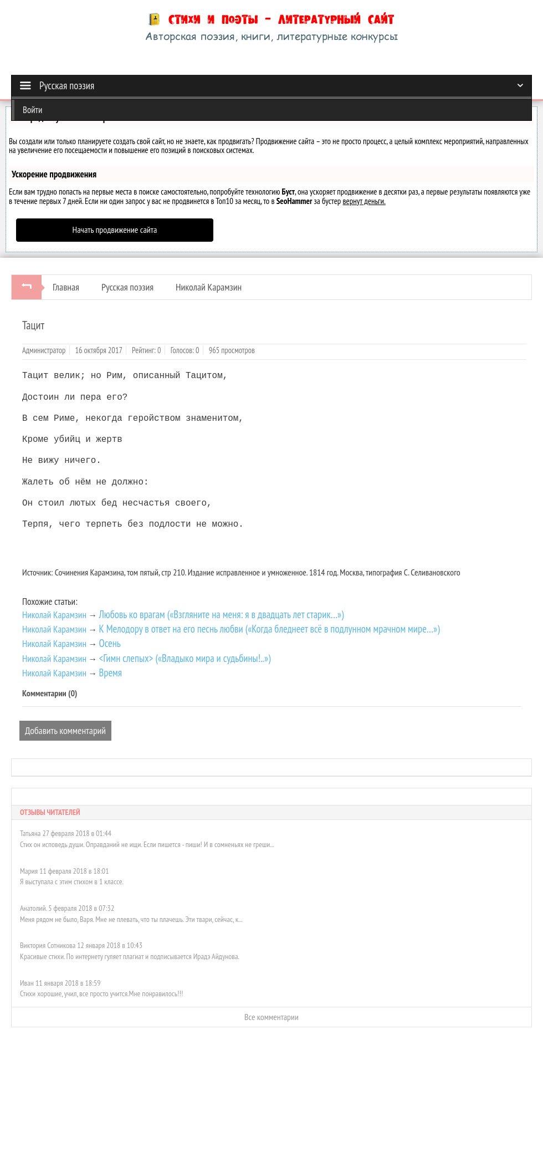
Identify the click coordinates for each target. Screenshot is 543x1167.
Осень (109, 643)
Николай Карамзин (209, 287)
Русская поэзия (127, 287)
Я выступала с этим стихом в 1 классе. (72, 881)
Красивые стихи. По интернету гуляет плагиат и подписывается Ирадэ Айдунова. (129, 956)
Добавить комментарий (65, 730)
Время (110, 672)
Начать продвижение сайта (115, 229)
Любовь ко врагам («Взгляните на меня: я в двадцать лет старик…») (221, 614)
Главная (66, 287)
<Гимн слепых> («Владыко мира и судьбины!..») (184, 658)
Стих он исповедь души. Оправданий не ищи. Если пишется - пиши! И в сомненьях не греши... (147, 844)
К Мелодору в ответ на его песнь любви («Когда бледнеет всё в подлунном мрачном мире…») (269, 628)
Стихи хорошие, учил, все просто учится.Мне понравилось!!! (101, 993)
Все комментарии (271, 1016)
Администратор (43, 350)
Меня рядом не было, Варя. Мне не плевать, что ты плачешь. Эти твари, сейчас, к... (131, 919)
